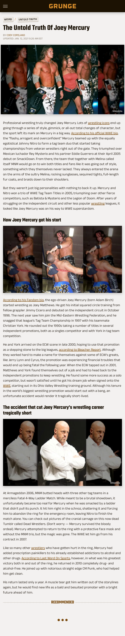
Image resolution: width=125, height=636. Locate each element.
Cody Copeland (16, 35)
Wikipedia (117, 111)
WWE (6, 386)
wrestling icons (99, 123)
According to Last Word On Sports (45, 558)
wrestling (98, 203)
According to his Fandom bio (23, 300)
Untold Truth (28, 19)
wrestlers (38, 548)
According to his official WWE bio (94, 133)
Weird (8, 19)
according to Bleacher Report (80, 350)
